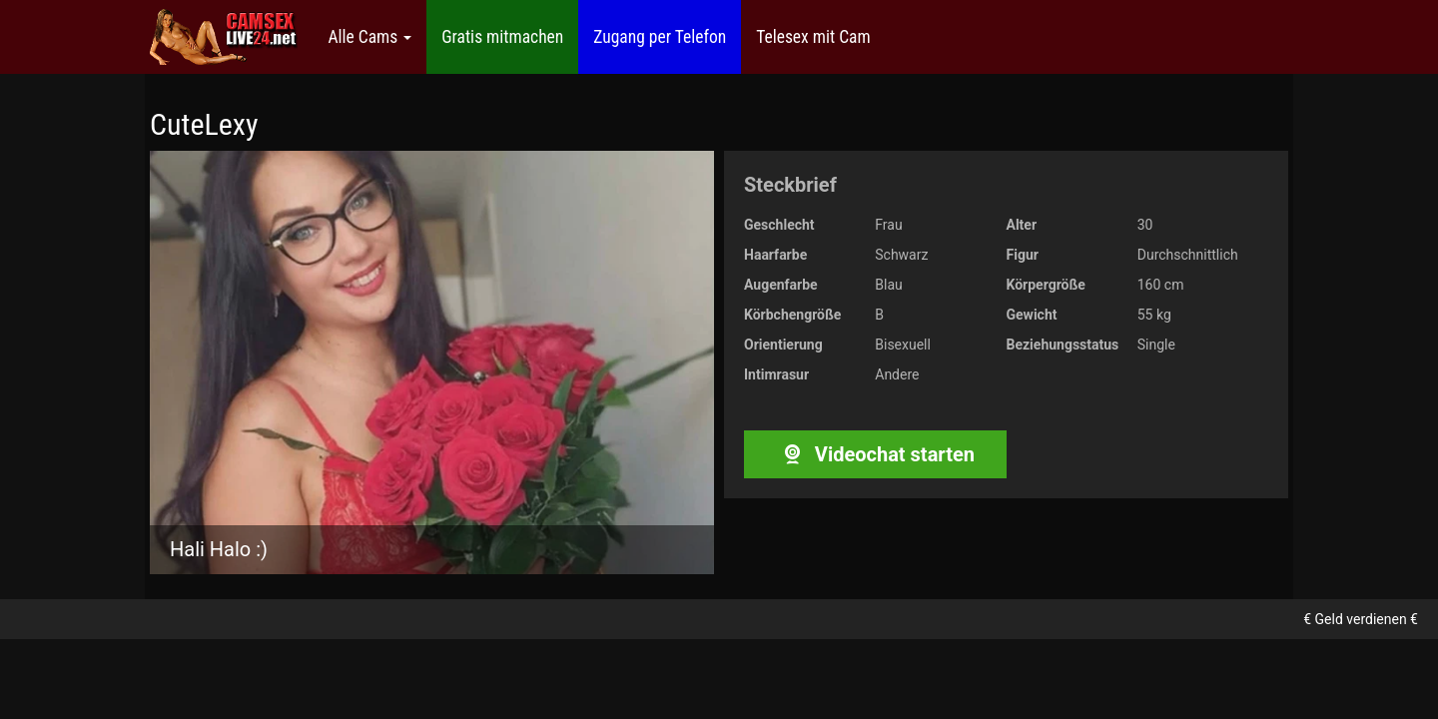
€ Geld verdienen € (1360, 619)
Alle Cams (369, 37)
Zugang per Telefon (659, 37)
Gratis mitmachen (502, 37)
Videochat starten (875, 454)
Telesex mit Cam (813, 37)
